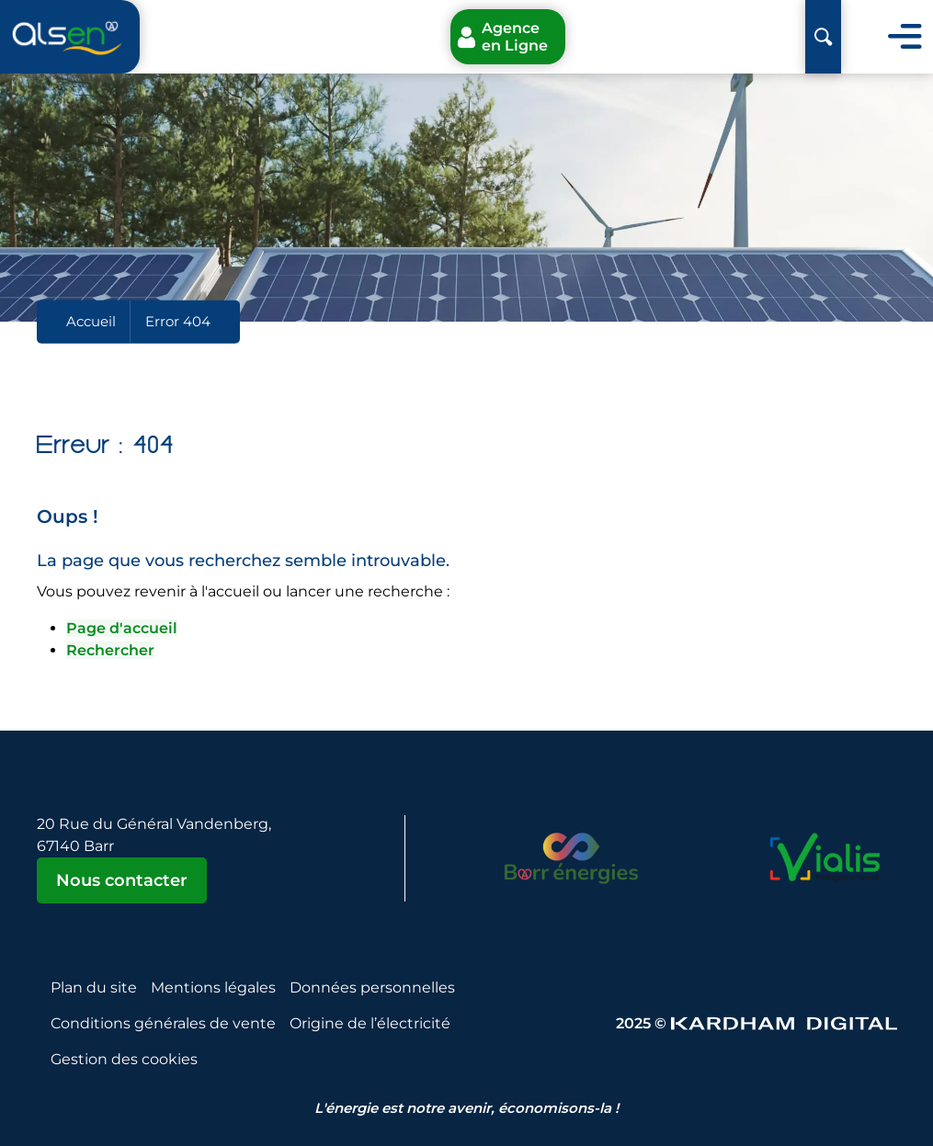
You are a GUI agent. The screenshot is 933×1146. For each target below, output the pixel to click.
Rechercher (110, 650)
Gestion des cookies (124, 1059)
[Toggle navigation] (905, 37)
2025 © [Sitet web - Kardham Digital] (756, 1023)
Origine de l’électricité (370, 1023)
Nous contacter (122, 880)
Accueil (91, 321)
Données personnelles (372, 987)
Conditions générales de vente (163, 1023)
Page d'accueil (121, 628)
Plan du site (94, 987)
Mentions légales (213, 987)
